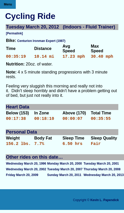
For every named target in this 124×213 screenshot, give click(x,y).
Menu (8, 4)
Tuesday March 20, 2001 (101, 166)
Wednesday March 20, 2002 (26, 172)
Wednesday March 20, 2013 (104, 178)
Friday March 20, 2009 (22, 178)
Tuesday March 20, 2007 (65, 172)
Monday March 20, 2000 (64, 166)
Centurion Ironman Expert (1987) (41, 41)
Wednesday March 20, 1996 (26, 166)
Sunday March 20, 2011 (64, 178)
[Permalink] (14, 33)
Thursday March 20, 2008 (102, 172)
